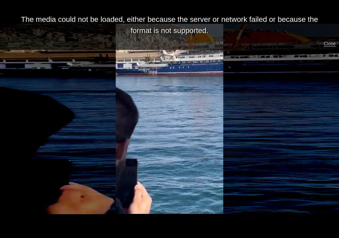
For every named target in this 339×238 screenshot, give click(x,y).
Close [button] (330, 43)
